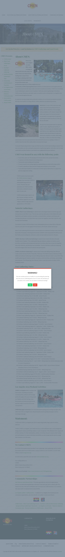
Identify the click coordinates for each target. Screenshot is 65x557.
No (35, 285)
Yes (30, 285)
